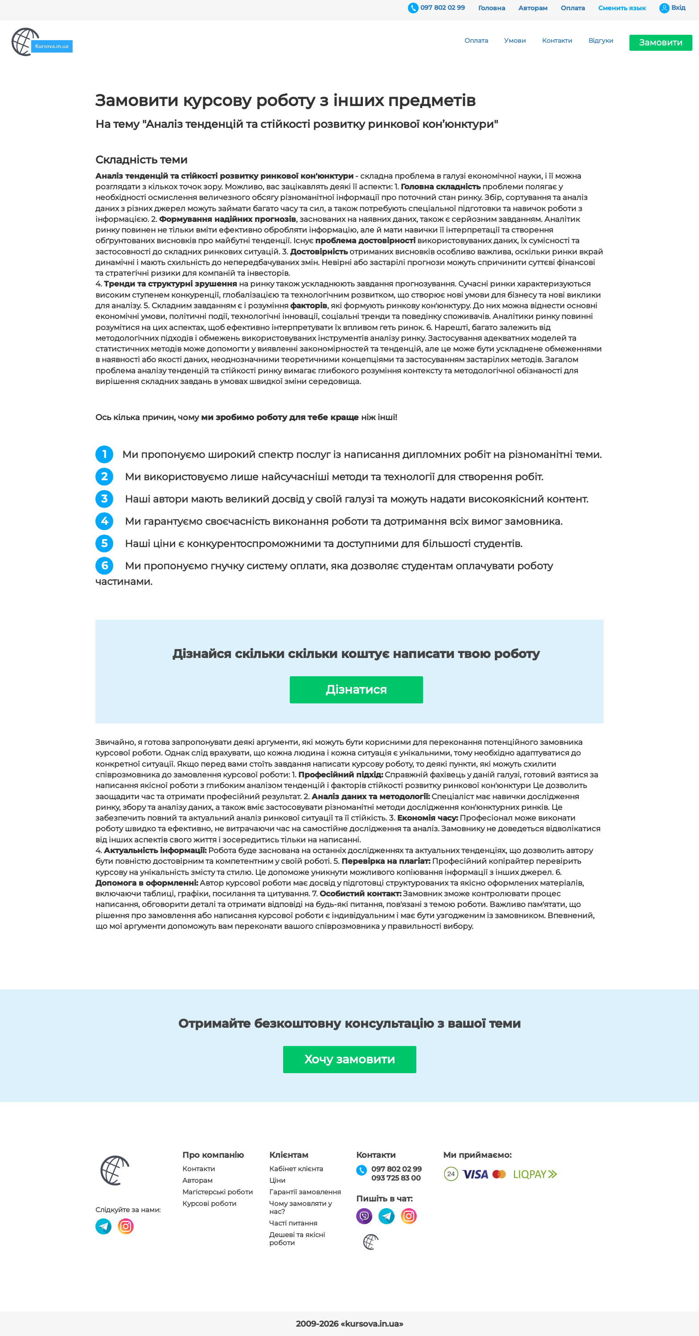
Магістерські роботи (217, 1192)
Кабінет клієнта (296, 1169)
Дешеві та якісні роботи (297, 1239)
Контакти (557, 41)
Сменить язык (622, 8)
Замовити (661, 42)
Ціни (277, 1181)
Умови (515, 41)
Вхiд (678, 8)
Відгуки (600, 41)
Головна (491, 8)
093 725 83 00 (396, 1178)
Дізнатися (356, 689)
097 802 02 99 (442, 8)
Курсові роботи (209, 1204)
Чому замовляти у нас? (300, 1208)
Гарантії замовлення (305, 1192)
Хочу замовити (349, 1059)
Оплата (573, 8)
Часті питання (293, 1223)
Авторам (532, 8)
